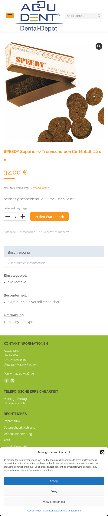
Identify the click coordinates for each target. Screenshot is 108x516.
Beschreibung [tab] (19, 252)
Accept (54, 481)
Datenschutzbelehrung (55, 510)
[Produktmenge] (15, 216)
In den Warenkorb (49, 216)
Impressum (75, 510)
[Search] (83, 16)
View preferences (54, 501)
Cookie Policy (34, 510)
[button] (102, 452)
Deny (54, 491)
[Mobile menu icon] (10, 15)
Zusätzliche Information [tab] (26, 263)
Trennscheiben (26, 231)
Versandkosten (40, 187)
